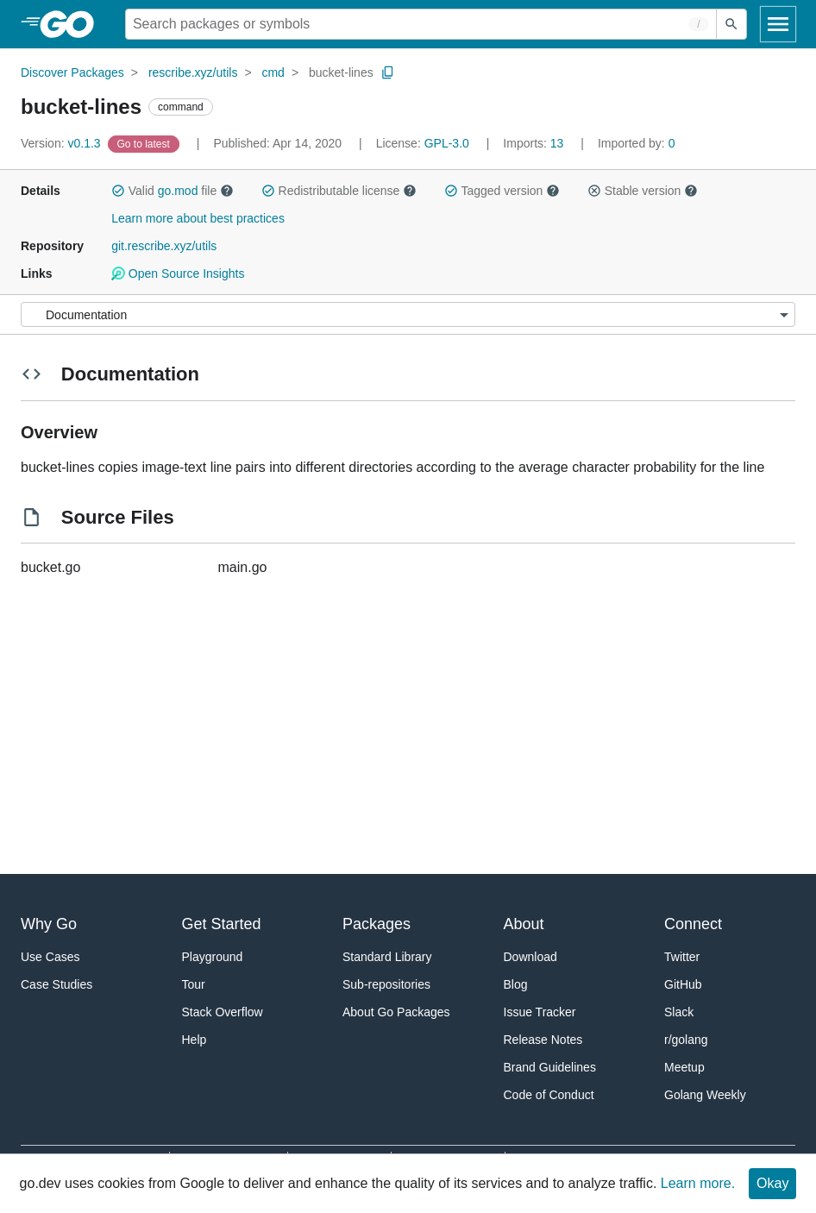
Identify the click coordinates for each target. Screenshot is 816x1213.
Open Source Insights (177, 273)
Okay (772, 1183)
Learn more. (698, 1183)
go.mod (178, 191)
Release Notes (543, 1039)
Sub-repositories (386, 984)
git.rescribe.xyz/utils (164, 246)
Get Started (221, 924)
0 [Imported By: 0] (636, 143)
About (524, 924)
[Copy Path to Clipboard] (388, 72)
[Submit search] (731, 24)
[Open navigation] (778, 24)
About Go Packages (396, 1012)
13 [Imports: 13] (535, 143)
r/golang (686, 1039)
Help (194, 1039)
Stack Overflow (222, 1012)
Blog (516, 984)
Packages (376, 924)
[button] (118, 191)
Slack (679, 1012)
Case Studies (56, 984)
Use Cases (50, 957)
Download (530, 957)
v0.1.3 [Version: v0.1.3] (62, 143)
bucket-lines (341, 72)
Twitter (682, 957)
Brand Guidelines (550, 1067)
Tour (193, 984)
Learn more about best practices (198, 218)
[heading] (73, 24)
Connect (693, 924)
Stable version (642, 191)
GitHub (683, 984)
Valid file (172, 191)
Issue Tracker (540, 1012)
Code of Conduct (549, 1095)
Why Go (49, 924)
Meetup (684, 1067)
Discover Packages (72, 72)
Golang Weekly (705, 1095)
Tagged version (502, 191)
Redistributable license (339, 191)
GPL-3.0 (446, 143)
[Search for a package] (421, 24)
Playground (212, 957)
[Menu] (408, 314)
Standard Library (387, 957)
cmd (272, 72)
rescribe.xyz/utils (192, 72)
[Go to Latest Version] (145, 143)
